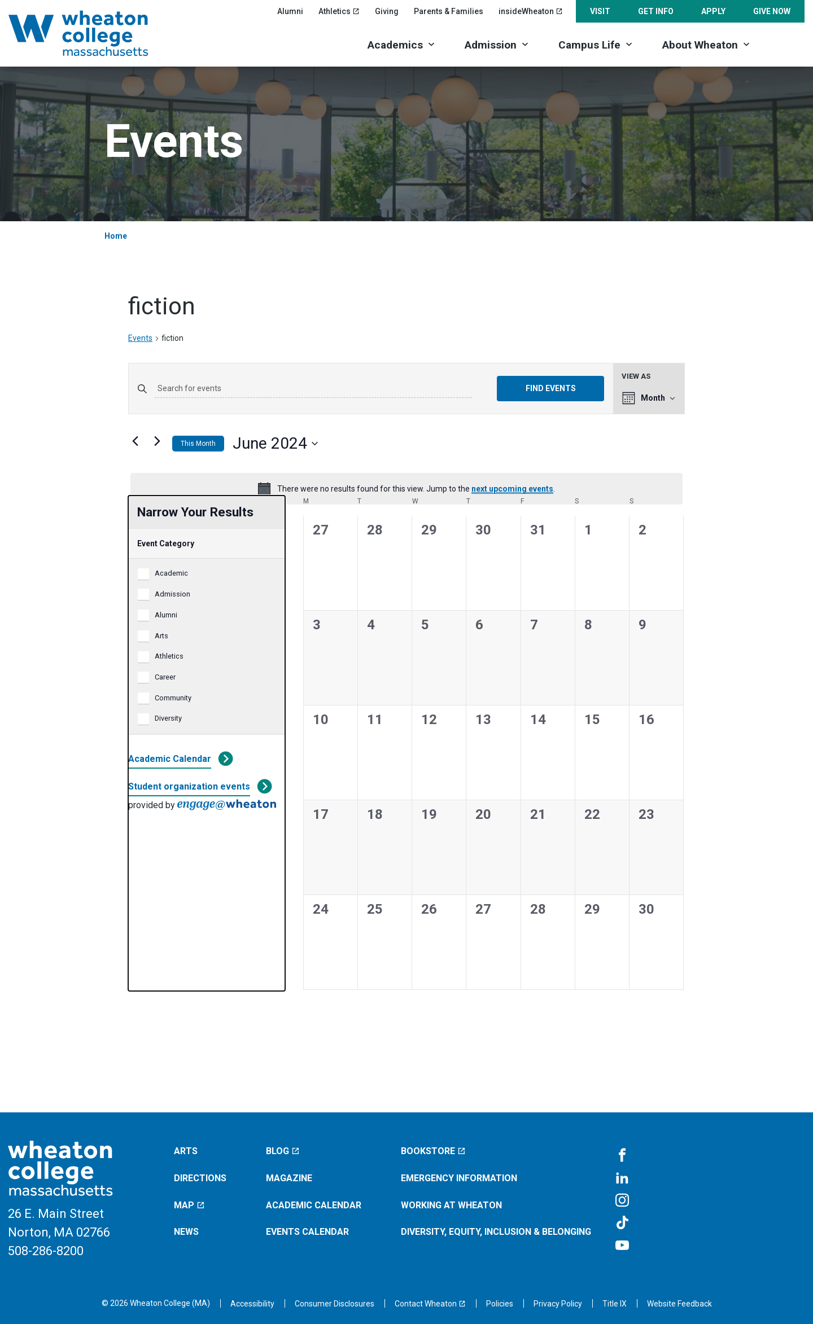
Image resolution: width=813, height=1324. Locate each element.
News (186, 1231)
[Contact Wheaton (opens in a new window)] (430, 1303)
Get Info (656, 11)
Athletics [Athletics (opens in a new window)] (339, 11)
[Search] (785, 43)
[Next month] (157, 441)
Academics (395, 44)
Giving (387, 11)
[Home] (93, 33)
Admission (491, 44)
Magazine (289, 1178)
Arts (161, 636)
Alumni (290, 11)
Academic (171, 573)
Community (173, 698)
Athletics (169, 656)
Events (140, 338)
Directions (200, 1178)
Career (165, 677)
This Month (198, 444)
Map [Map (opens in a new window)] (189, 1205)
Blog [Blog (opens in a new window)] (283, 1151)
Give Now (771, 11)
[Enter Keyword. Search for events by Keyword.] (313, 388)
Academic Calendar (169, 758)
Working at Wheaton (451, 1205)
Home (115, 235)
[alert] (406, 489)
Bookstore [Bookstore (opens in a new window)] (433, 1151)
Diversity (168, 718)
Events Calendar (307, 1231)
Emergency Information (459, 1178)
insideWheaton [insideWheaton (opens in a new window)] (531, 11)
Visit (600, 11)
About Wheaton (700, 44)
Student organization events (189, 786)
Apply (713, 11)
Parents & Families (448, 11)
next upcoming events (512, 488)
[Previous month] (135, 441)
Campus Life (589, 44)
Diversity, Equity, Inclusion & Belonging (496, 1231)
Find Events (551, 388)
